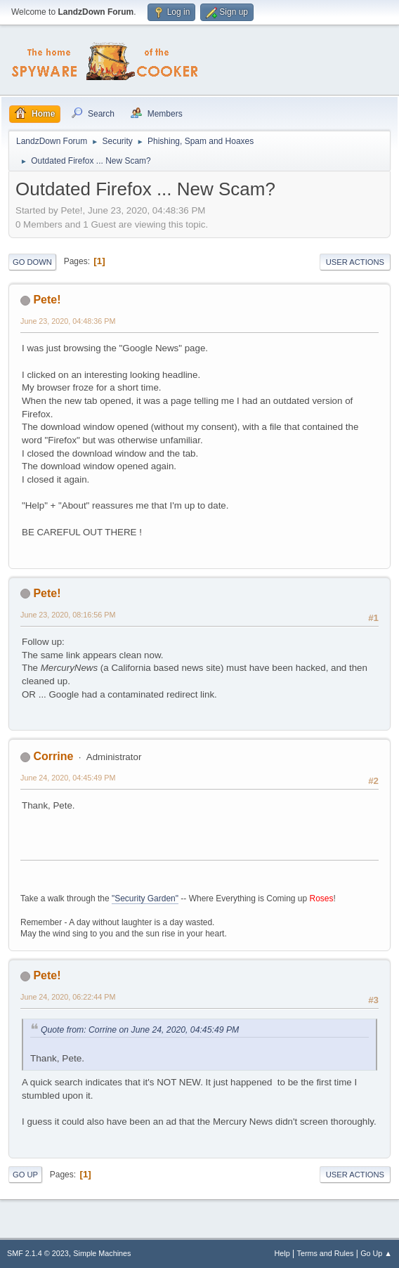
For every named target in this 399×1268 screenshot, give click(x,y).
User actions (355, 262)
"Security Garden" (145, 898)
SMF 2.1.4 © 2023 (38, 1253)
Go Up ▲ (376, 1253)
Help (282, 1253)
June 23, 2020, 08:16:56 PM (67, 614)
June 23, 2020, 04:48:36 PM (67, 321)
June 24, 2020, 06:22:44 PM (67, 997)
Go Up (25, 1174)
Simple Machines (102, 1253)
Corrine (53, 756)
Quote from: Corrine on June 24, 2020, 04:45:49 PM (140, 1030)
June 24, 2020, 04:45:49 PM (67, 777)
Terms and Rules (325, 1253)
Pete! (46, 300)
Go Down (32, 262)
